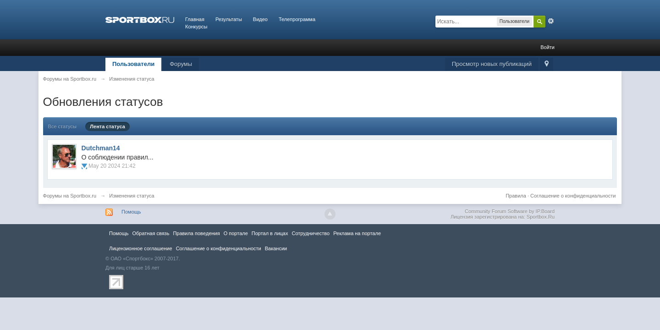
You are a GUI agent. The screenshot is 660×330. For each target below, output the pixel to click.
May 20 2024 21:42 (112, 166)
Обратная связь (150, 233)
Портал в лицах (270, 233)
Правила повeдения (196, 233)
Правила (516, 195)
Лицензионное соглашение (140, 248)
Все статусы (62, 126)
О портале (236, 233)
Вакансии (276, 248)
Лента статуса (107, 126)
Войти (547, 47)
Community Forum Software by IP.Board (510, 211)
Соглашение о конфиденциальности (573, 195)
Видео (260, 19)
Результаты (228, 19)
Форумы (181, 63)
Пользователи (133, 63)
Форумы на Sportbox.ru (70, 195)
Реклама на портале (357, 233)
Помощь (131, 211)
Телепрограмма (297, 19)
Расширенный (551, 21)
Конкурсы (196, 26)
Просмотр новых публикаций (492, 63)
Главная (194, 19)
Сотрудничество (311, 233)
